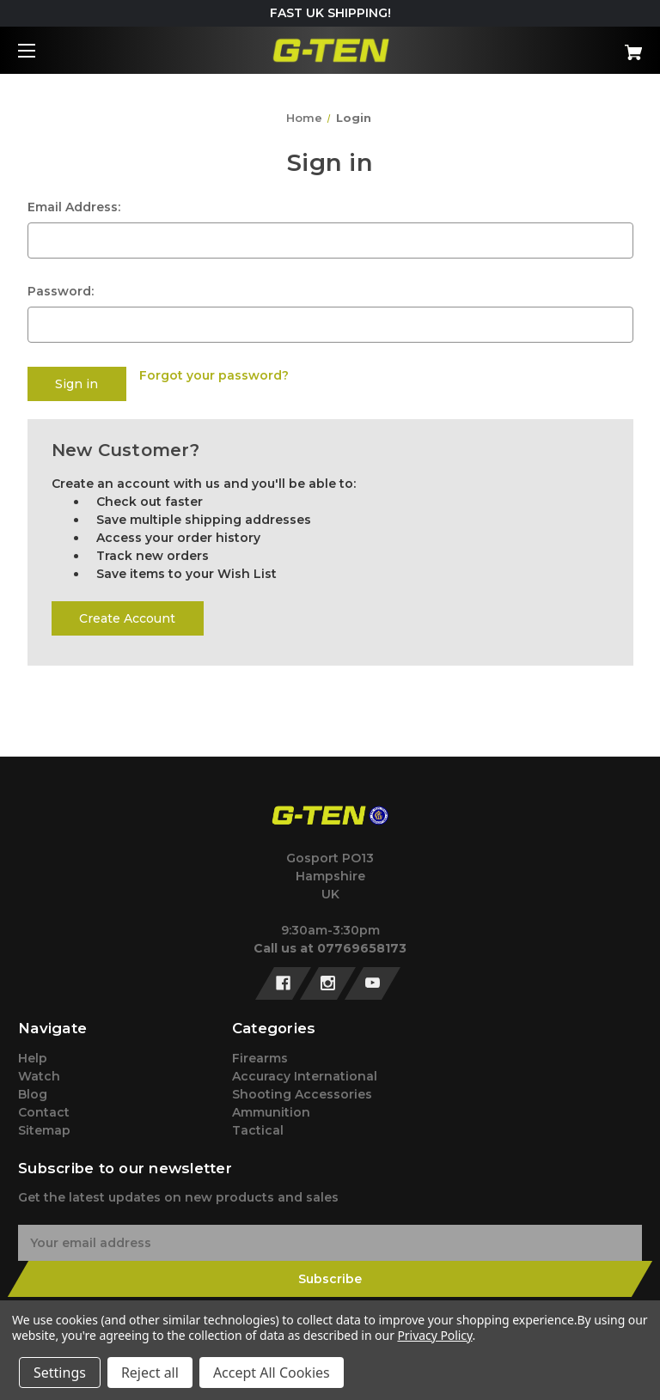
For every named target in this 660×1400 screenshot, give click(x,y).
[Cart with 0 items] (579, 46)
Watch (39, 1076)
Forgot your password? (214, 375)
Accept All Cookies (271, 1372)
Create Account (127, 618)
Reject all (150, 1372)
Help (32, 1058)
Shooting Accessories (302, 1094)
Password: (61, 291)
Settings (60, 1372)
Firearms (260, 1058)
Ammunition (271, 1112)
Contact (44, 1112)
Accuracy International (304, 1076)
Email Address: (74, 207)
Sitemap (44, 1130)
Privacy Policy (434, 1335)
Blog (32, 1094)
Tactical (258, 1130)
